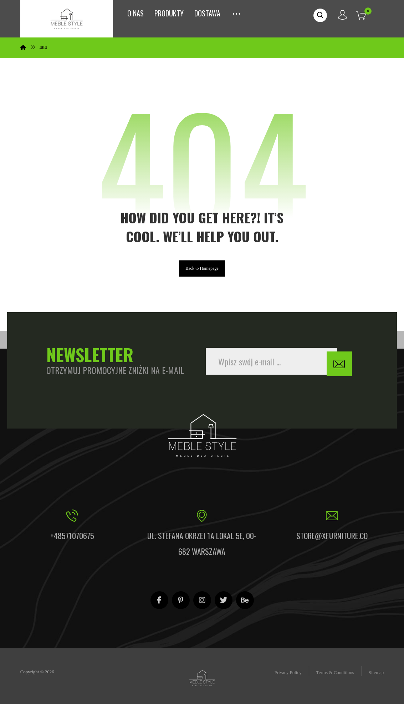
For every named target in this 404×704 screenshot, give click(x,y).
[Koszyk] (366, 15)
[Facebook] (159, 600)
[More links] (236, 12)
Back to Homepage (201, 273)
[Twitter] (223, 600)
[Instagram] (202, 600)
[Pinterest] (181, 600)
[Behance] (245, 600)
